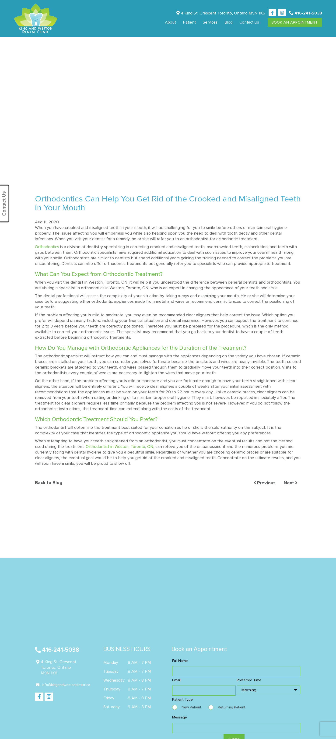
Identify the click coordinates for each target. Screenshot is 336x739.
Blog (228, 22)
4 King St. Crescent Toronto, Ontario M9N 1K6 (220, 13)
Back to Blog (48, 483)
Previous (265, 483)
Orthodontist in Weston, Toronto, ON (119, 446)
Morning (248, 690)
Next (291, 483)
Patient (189, 22)
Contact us (249, 22)
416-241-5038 (305, 13)
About (170, 22)
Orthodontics (47, 246)
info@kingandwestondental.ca (63, 685)
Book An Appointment (295, 22)
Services (210, 22)
